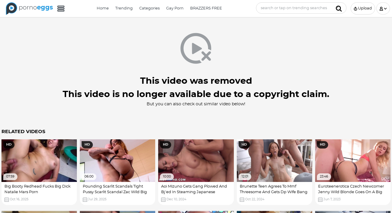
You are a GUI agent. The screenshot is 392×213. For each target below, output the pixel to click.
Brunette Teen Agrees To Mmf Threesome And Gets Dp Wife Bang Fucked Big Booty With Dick (273, 192)
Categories (149, 8)
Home (103, 8)
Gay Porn (175, 8)
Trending (124, 8)
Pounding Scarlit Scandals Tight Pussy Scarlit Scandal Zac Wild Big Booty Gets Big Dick (115, 192)
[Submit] (338, 8)
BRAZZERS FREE (206, 8)
